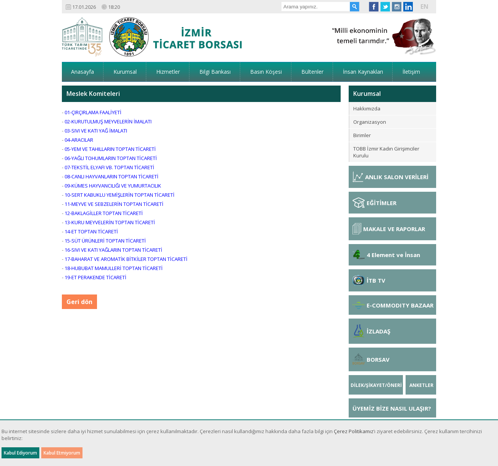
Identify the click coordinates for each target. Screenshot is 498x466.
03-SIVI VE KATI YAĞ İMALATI (96, 130)
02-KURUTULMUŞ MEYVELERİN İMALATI (108, 121)
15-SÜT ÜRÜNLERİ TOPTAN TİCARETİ (105, 240)
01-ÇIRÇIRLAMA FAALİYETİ (93, 112)
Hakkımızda (366, 108)
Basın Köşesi (266, 71)
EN (424, 6)
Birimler (362, 135)
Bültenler (312, 71)
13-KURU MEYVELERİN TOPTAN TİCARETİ (110, 222)
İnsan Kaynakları (363, 71)
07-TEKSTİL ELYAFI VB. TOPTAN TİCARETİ (109, 167)
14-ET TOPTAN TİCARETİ (91, 231)
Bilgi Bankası (215, 71)
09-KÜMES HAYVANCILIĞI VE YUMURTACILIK (113, 185)
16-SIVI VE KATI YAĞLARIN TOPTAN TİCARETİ (113, 249)
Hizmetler (168, 71)
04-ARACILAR (79, 139)
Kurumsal (125, 71)
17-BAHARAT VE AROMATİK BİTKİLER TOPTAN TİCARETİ (126, 259)
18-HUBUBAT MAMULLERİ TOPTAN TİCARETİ (114, 268)
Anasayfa (82, 71)
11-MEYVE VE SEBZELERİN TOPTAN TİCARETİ (114, 204)
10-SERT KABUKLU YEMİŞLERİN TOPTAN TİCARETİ (120, 194)
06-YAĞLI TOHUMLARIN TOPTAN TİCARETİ (111, 158)
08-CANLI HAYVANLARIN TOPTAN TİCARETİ (111, 176)
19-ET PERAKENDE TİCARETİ (95, 277)
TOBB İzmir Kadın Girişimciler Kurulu (386, 152)
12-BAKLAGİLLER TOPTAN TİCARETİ (104, 213)
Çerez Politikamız (354, 431)
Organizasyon (369, 121)
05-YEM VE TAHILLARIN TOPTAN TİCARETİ (110, 149)
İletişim (411, 71)
